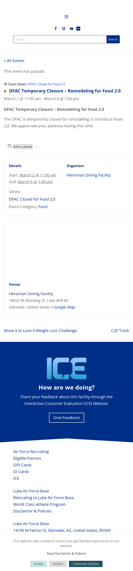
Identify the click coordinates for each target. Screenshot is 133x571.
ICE (16, 478)
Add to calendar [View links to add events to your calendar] (22, 146)
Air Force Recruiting (31, 451)
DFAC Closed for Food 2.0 (32, 199)
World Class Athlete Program (39, 504)
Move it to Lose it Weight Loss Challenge (40, 330)
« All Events (14, 60)
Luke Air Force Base (31, 491)
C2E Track (120, 330)
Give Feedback (66, 417)
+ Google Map (63, 307)
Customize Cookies (86, 564)
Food (42, 206)
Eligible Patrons (27, 458)
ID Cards (21, 471)
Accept (38, 564)
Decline (58, 564)
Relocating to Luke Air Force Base (43, 497)
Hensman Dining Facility (89, 175)
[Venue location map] (66, 251)
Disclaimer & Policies (32, 511)
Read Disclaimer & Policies (66, 553)
